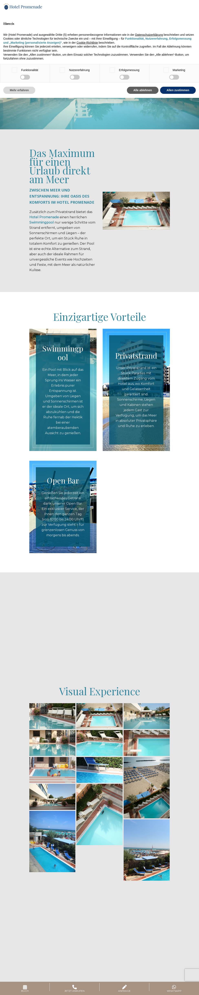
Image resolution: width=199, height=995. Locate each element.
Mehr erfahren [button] (19, 90)
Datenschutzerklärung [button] (149, 34)
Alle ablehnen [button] (142, 90)
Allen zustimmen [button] (178, 90)
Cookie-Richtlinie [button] (87, 42)
